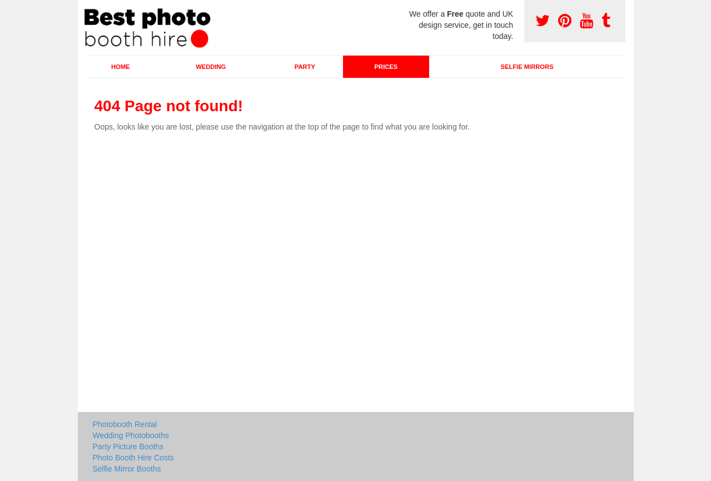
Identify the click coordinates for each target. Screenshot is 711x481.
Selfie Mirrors (527, 66)
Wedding (211, 66)
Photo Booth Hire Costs (133, 457)
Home (120, 66)
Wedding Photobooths (131, 435)
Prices (386, 66)
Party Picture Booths (128, 446)
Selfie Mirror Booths (127, 468)
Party (305, 66)
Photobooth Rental (125, 424)
